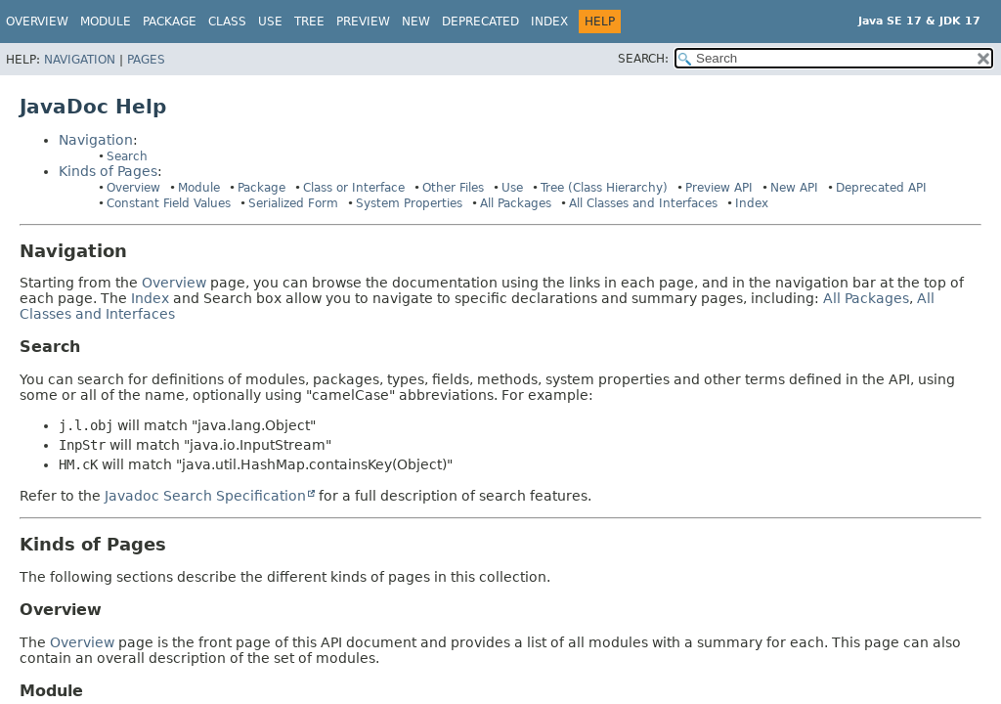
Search (127, 156)
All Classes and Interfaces (643, 203)
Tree (309, 21)
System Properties (409, 203)
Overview (37, 21)
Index (549, 21)
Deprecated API (881, 188)
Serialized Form (293, 203)
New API (794, 188)
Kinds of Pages (108, 171)
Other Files (453, 188)
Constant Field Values (169, 203)
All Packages (515, 203)
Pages (146, 59)
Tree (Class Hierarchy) (604, 188)
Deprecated (480, 21)
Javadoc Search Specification (205, 496)
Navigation (79, 59)
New (416, 21)
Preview (363, 21)
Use (512, 188)
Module (199, 188)
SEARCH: (643, 59)
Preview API (719, 188)
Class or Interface (354, 188)
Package (261, 188)
